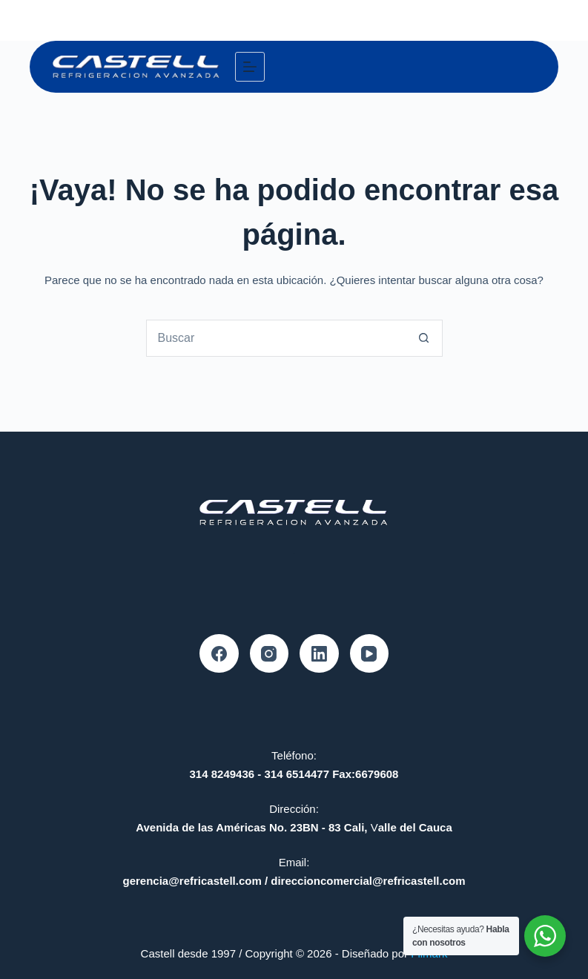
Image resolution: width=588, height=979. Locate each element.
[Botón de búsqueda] (424, 338)
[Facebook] (219, 653)
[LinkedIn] (319, 653)
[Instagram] (269, 653)
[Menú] (250, 67)
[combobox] (276, 338)
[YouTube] (369, 653)
